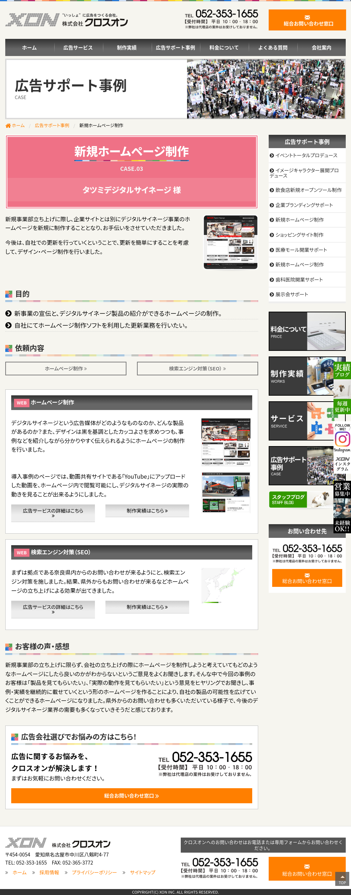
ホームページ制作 (66, 368)
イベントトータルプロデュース (306, 155)
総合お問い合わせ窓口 (307, 578)
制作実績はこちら (147, 510)
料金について (224, 47)
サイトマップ (143, 872)
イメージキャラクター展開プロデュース (304, 173)
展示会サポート (291, 294)
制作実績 (127, 47)
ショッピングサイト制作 (299, 234)
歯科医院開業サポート (299, 279)
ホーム (29, 47)
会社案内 (321, 47)
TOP (342, 882)
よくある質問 (273, 47)
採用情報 (49, 872)
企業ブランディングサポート (304, 204)
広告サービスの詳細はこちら (53, 512)
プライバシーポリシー (94, 872)
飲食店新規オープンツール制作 (308, 189)
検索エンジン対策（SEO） (197, 368)
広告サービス (78, 47)
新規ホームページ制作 (299, 219)
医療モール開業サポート (301, 249)
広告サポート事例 (175, 47)
